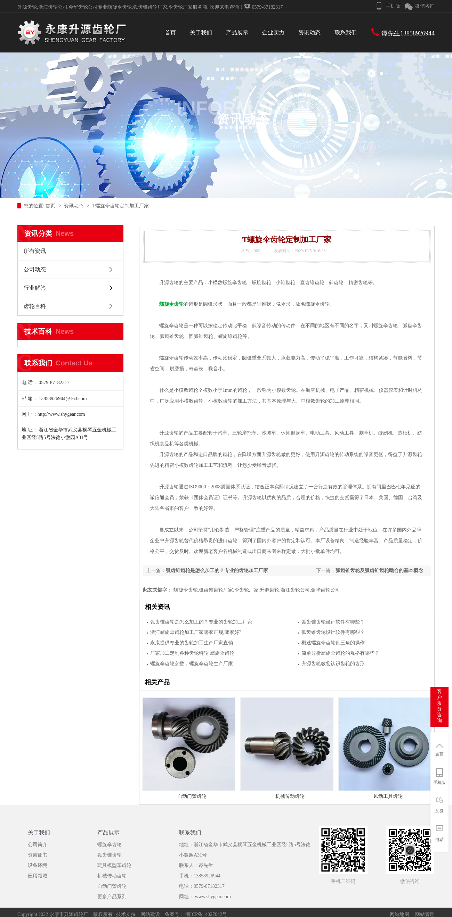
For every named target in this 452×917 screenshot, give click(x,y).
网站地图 (399, 914)
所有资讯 (35, 251)
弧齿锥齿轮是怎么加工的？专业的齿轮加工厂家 (217, 570)
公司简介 (37, 844)
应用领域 (37, 875)
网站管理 (425, 914)
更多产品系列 (112, 896)
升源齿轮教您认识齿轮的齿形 (333, 663)
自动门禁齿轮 (192, 796)
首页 (51, 205)
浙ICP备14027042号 (205, 914)
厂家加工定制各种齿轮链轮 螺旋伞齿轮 (192, 653)
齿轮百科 (35, 306)
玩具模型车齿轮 (114, 865)
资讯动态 (74, 205)
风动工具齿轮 (388, 796)
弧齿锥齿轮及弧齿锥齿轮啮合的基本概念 (379, 570)
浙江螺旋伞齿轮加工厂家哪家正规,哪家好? (195, 632)
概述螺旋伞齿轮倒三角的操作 (333, 642)
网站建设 (150, 914)
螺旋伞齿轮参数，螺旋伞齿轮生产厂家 (191, 663)
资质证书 (37, 855)
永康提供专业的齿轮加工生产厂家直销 (191, 642)
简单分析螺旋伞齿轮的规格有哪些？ (340, 653)
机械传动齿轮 (290, 796)
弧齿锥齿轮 (109, 855)
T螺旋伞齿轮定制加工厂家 (120, 205)
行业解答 (35, 288)
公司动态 (35, 269)
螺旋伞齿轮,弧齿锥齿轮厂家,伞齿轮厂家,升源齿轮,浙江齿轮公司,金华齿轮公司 (256, 590)
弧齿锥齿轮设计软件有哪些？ (333, 622)
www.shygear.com (213, 896)
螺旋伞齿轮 (109, 844)
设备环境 (37, 865)
